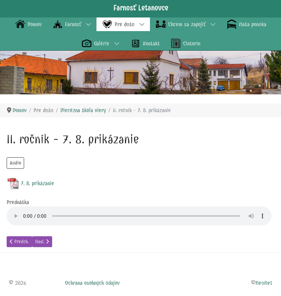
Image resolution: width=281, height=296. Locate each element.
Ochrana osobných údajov (92, 283)
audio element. (139, 216)
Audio (15, 163)
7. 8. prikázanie (37, 183)
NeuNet (263, 283)
